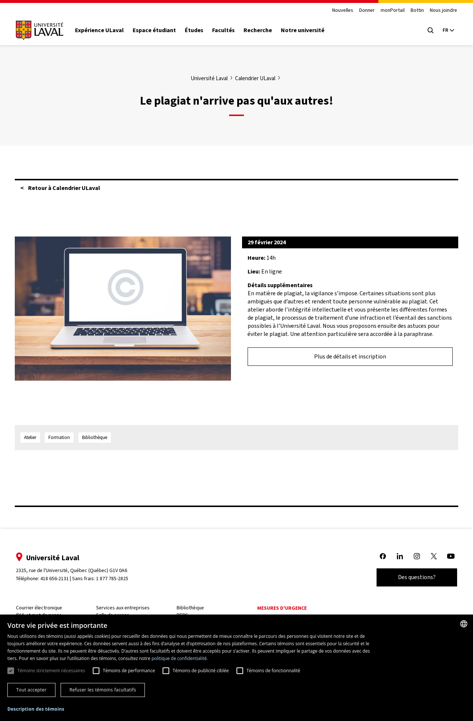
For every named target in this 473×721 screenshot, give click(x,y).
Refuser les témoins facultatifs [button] (102, 690)
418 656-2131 (59, 578)
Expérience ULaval (104, 30)
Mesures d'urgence (281, 608)
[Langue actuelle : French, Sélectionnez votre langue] (443, 30)
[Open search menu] (426, 30)
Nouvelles (337, 10)
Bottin (412, 10)
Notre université (307, 30)
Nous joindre (438, 10)
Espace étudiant (159, 30)
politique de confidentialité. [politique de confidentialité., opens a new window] (180, 658)
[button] (35, 709)
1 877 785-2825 (117, 578)
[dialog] (236, 668)
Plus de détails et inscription (350, 356)
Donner (362, 10)
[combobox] (463, 624)
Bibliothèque (191, 607)
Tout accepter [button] (31, 690)
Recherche (262, 30)
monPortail (388, 10)
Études (199, 30)
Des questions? (412, 577)
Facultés (228, 30)
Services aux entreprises (126, 607)
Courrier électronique (44, 607)
